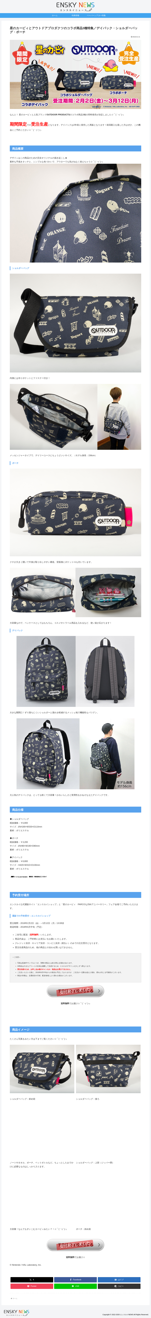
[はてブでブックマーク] (119, 1279)
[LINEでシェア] (75, 1286)
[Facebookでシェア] (75, 1279)
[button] (119, 1286)
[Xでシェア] (31, 1279)
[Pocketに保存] (31, 1286)
